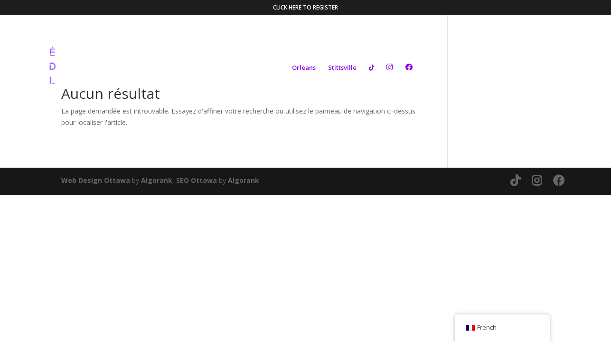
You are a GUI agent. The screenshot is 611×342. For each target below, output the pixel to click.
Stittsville (342, 68)
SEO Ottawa (196, 180)
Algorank (156, 180)
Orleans (304, 68)
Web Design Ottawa (95, 180)
